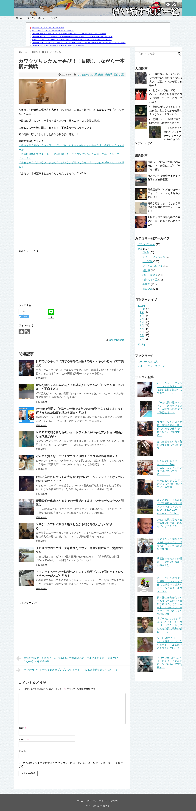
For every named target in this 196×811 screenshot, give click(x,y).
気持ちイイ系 (150, 279)
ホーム (19, 18)
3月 (142, 332)
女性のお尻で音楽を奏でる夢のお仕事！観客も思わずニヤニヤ (164, 221)
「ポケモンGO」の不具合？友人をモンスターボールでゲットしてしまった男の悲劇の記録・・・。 (169, 625)
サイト (22, 751)
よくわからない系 (87, 74)
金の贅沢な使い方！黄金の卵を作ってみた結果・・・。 (169, 445)
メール (24, 739)
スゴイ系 (148, 261)
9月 (142, 312)
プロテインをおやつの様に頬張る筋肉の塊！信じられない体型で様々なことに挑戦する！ (169, 429)
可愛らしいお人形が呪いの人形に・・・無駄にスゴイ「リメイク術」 (164, 166)
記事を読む (41, 378)
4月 (142, 329)
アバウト (54, 18)
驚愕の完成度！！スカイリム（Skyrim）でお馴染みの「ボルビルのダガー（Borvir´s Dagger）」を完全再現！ (67, 659)
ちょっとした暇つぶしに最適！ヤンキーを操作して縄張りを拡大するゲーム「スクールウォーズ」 (169, 585)
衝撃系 (146, 284)
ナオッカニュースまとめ (151, 366)
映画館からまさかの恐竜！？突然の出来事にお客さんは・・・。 (169, 562)
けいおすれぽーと (101, 805)
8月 (142, 315)
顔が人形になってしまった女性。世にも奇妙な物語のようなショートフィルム (165, 110)
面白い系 (119, 74)
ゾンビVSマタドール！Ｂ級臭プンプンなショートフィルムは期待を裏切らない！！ (67, 670)
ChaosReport (116, 340)
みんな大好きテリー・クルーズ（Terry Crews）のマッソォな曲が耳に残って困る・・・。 (169, 468)
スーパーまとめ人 (147, 361)
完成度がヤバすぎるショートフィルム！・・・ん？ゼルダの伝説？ (164, 193)
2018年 (141, 305)
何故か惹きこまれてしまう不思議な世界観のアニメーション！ (164, 207)
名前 (23, 728)
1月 (142, 338)
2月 (142, 335)
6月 (142, 322)
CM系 (146, 252)
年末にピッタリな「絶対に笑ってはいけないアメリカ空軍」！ (169, 484)
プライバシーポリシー (36, 18)
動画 (100, 74)
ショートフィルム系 (154, 257)
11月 (142, 309)
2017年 (141, 344)
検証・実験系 (150, 275)
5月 (142, 325)
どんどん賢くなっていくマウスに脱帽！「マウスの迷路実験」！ (77, 456)
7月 (142, 319)
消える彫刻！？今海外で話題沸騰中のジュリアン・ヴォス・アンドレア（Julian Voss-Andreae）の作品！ (169, 507)
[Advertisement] (45, 275)
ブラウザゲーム (146, 244)
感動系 (108, 74)
